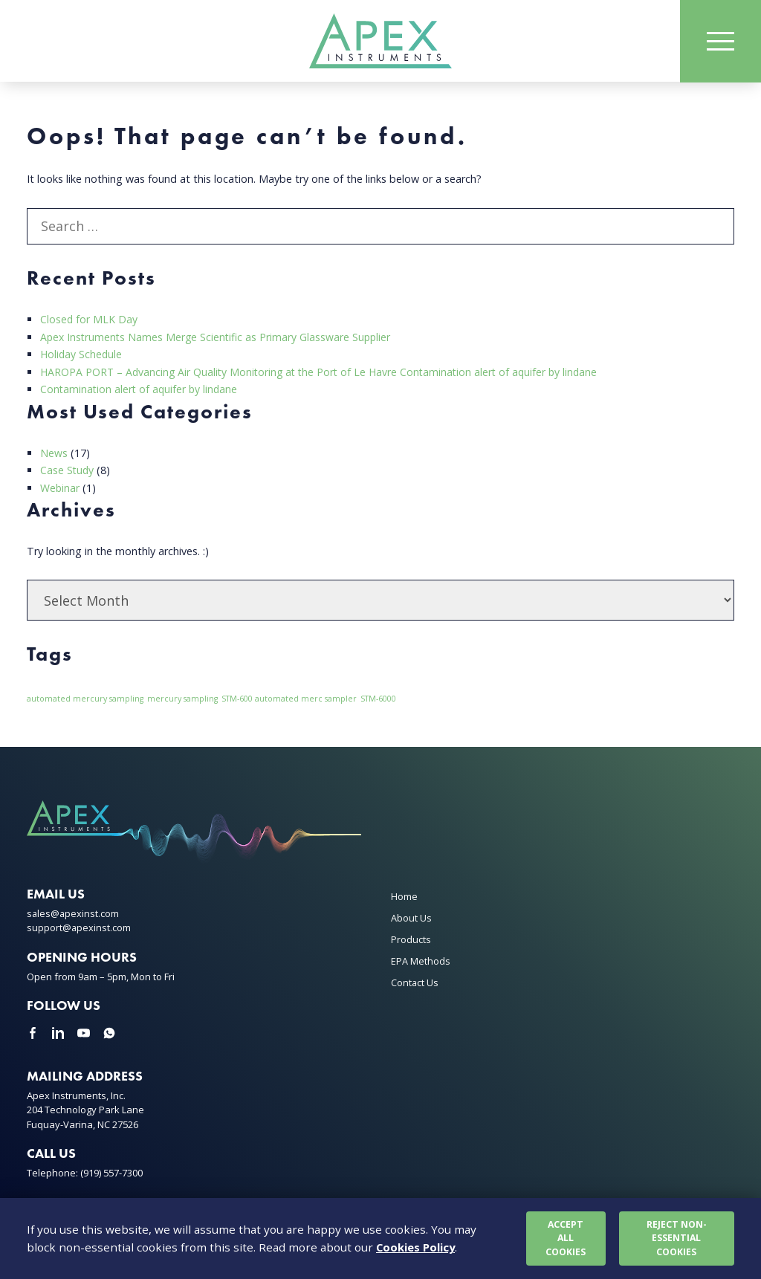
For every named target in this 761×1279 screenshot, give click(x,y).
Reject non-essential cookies (677, 1237)
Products (411, 938)
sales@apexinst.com (73, 912)
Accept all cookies (566, 1237)
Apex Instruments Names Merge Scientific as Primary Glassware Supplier (218, 338)
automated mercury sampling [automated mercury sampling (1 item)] (85, 698)
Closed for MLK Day (89, 321)
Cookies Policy (417, 1247)
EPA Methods (420, 961)
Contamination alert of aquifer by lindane (141, 390)
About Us (411, 917)
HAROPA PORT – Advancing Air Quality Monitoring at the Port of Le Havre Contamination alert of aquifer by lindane (324, 373)
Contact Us (414, 982)
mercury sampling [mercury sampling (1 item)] (182, 698)
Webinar (60, 487)
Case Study (67, 470)
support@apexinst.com (79, 927)
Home (404, 895)
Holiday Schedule (82, 356)
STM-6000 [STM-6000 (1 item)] (378, 698)
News (54, 453)
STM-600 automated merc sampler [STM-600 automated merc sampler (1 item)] (289, 698)
